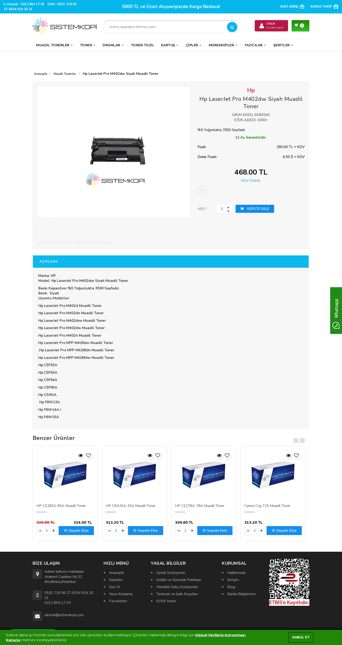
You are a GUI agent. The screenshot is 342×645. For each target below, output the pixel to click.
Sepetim (116, 579)
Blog (231, 587)
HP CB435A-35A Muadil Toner (131, 508)
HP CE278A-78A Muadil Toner (199, 508)
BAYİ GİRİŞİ (293, 6)
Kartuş (170, 45)
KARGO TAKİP (324, 6)
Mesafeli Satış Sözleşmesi (177, 587)
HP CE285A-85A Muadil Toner (61, 508)
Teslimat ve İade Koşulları (177, 594)
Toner (88, 45)
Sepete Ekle (76, 533)
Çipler (194, 45)
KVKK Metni (166, 601)
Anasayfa (40, 74)
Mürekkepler (223, 45)
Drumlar (113, 45)
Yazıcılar (255, 45)
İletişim (233, 579)
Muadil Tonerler (54, 45)
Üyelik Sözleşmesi (170, 572)
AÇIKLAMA (48, 264)
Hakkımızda (236, 572)
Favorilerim (118, 601)
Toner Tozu (142, 45)
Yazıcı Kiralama (120, 594)
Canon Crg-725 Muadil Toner (267, 508)
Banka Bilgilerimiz (241, 594)
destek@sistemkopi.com (64, 615)
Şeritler (283, 45)
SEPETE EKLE (254, 208)
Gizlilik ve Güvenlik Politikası (178, 579)
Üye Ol (114, 587)
